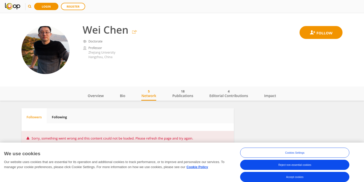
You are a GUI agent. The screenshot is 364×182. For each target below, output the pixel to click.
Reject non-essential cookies (294, 165)
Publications (182, 93)
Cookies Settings (295, 153)
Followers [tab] (34, 117)
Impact (270, 95)
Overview (96, 95)
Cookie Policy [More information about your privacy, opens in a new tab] (197, 167)
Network (148, 93)
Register (73, 6)
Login (46, 6)
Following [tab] (59, 117)
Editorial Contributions (228, 93)
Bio (122, 95)
